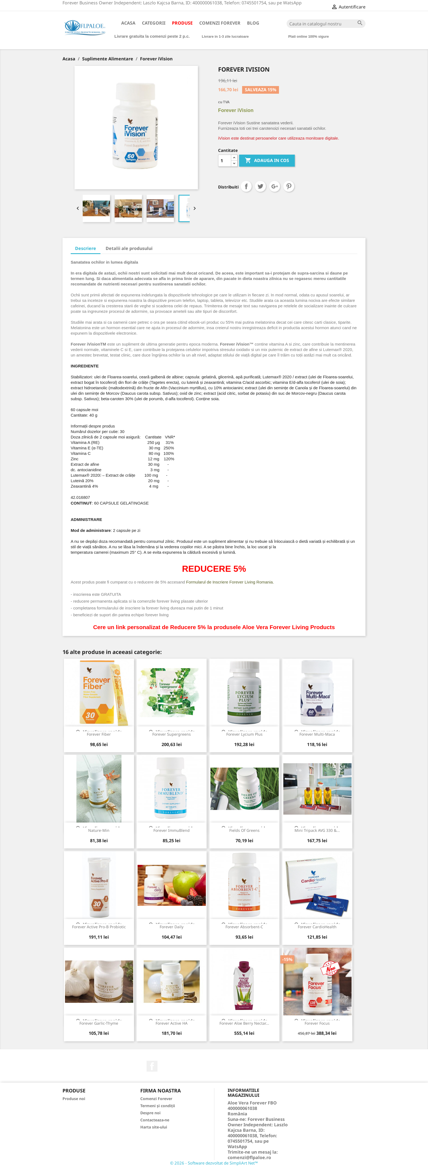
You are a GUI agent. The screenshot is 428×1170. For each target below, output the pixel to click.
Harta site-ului (153, 1127)
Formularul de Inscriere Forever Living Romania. (230, 582)
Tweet (260, 186)
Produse (182, 23)
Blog (253, 23)
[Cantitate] (224, 161)
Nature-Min (98, 830)
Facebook (152, 1066)
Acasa (128, 23)
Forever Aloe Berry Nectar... (244, 1023)
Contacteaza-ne (154, 1119)
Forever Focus (317, 1023)
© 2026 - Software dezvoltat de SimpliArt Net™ (214, 1163)
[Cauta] (326, 23)
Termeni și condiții (157, 1105)
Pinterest (288, 186)
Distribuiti (246, 186)
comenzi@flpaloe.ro (249, 1157)
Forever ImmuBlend (171, 830)
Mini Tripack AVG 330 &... (317, 830)
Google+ (274, 186)
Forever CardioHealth (317, 926)
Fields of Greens (244, 830)
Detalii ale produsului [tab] (129, 248)
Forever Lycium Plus (244, 734)
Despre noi (150, 1112)
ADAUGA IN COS (267, 160)
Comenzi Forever (219, 23)
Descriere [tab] (85, 248)
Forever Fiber (99, 734)
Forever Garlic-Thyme (98, 1023)
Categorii (153, 23)
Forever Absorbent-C (244, 926)
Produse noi (74, 1098)
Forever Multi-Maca (317, 734)
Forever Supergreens (171, 734)
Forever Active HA (172, 1023)
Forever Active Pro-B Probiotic (99, 926)
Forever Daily (171, 926)
